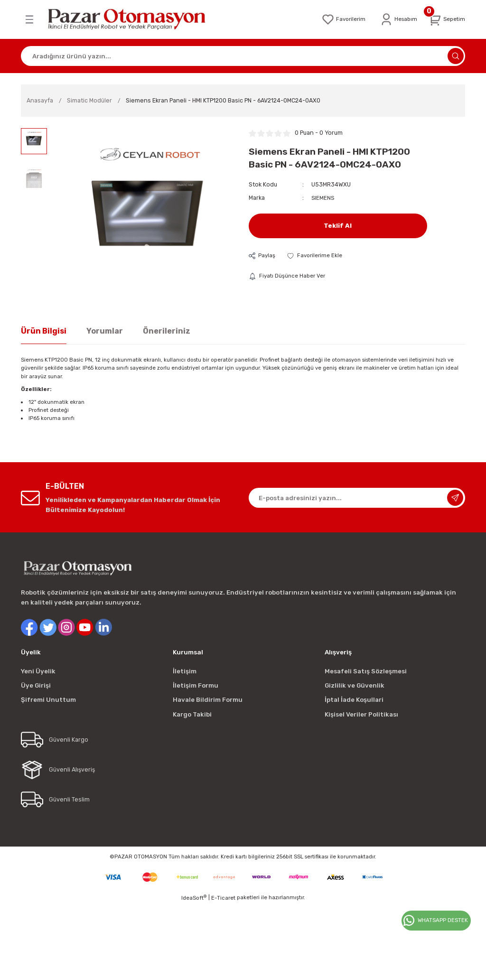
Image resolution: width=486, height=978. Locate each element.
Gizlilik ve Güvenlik (354, 685)
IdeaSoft (193, 897)
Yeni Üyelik (38, 671)
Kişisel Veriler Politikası (361, 714)
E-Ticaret (223, 897)
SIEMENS (323, 197)
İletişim (184, 671)
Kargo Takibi (192, 714)
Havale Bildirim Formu (208, 699)
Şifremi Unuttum (48, 699)
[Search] (243, 56)
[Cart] (445, 19)
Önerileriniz (166, 330)
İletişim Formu (195, 685)
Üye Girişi (36, 685)
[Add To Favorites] (316, 256)
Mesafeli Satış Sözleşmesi (366, 671)
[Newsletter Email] (357, 498)
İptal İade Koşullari (354, 699)
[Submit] (455, 498)
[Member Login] (395, 19)
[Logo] (133, 19)
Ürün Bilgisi (43, 330)
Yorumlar (104, 330)
